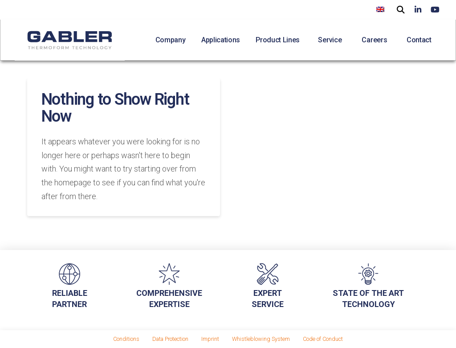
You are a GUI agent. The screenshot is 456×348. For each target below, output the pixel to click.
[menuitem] (380, 9)
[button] (401, 8)
